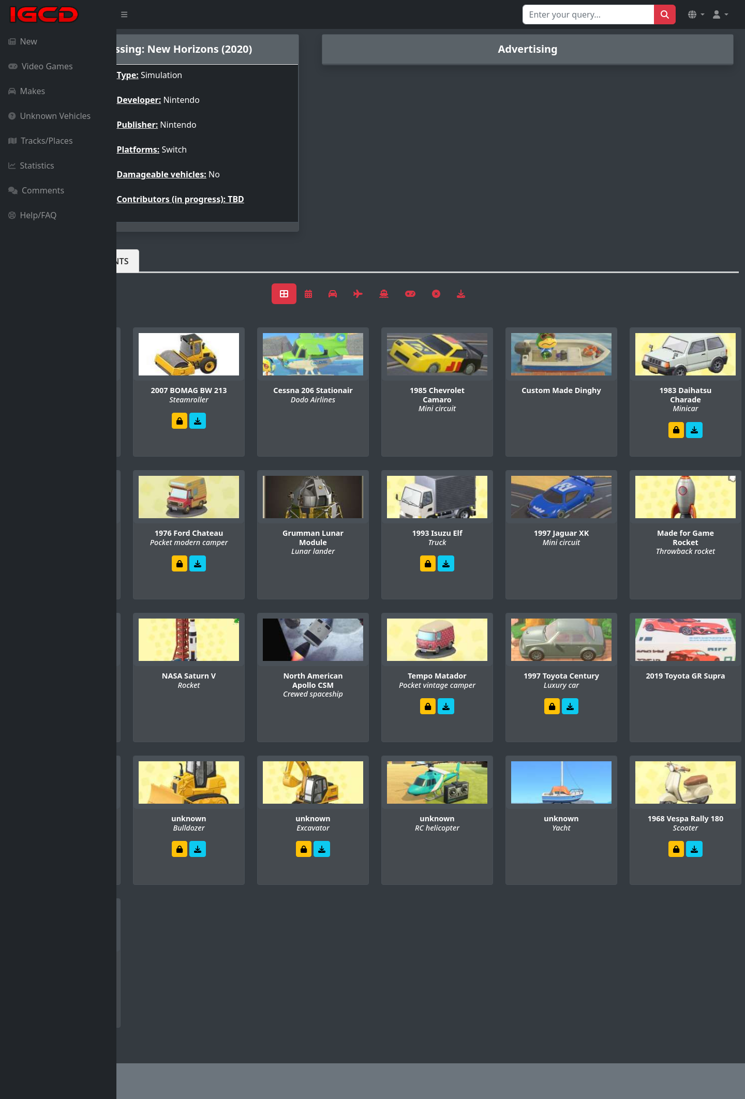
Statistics (31, 165)
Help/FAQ (32, 215)
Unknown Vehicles (49, 116)
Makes (26, 91)
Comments (36, 190)
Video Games (40, 66)
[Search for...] (588, 14)
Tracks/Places (40, 140)
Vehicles (154, 261)
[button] (696, 14)
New (22, 41)
